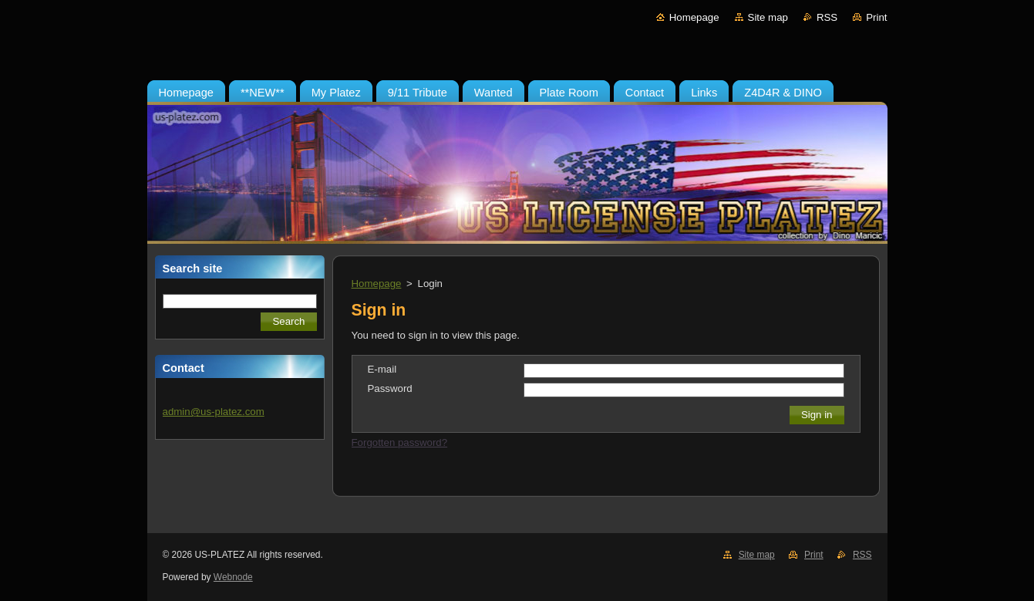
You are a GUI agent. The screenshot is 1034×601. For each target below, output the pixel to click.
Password (390, 388)
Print (876, 17)
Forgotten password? (400, 442)
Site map (768, 17)
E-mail (382, 369)
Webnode (233, 577)
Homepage (694, 17)
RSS (827, 17)
